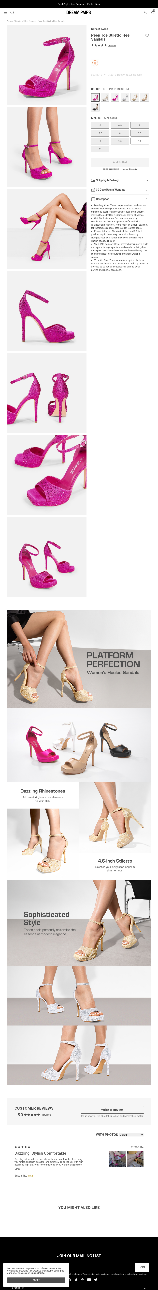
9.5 (120, 141)
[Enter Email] (72, 1267)
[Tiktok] (76, 1280)
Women (10, 21)
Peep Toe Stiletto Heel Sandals (51, 21)
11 (100, 149)
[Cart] (152, 12)
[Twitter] (96, 1280)
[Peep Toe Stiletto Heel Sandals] (95, 97)
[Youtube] (89, 1280)
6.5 (120, 125)
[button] (6, 13)
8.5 (139, 133)
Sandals (19, 21)
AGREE (36, 1280)
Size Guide (111, 118)
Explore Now (93, 4)
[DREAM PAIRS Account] (145, 12)
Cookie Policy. (38, 1273)
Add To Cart (120, 162)
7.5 (100, 133)
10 (139, 141)
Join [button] (142, 1267)
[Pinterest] (82, 1280)
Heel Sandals (30, 21)
